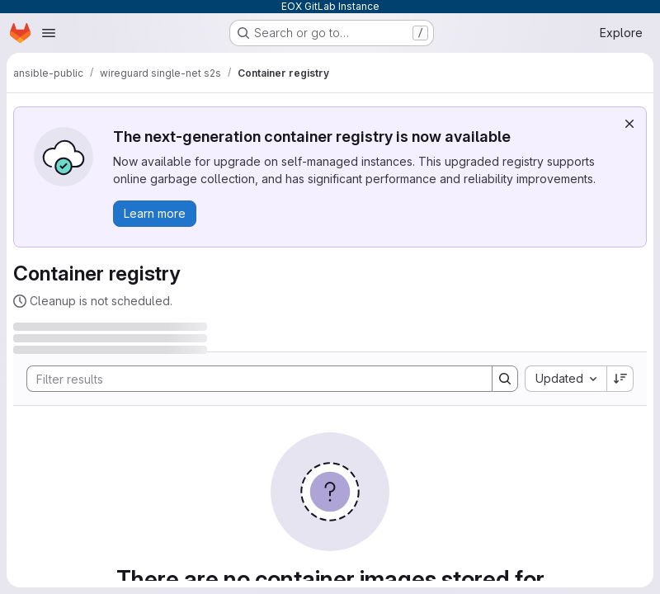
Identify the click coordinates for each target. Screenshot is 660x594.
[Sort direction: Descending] (620, 378)
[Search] (251, 379)
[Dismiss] (629, 124)
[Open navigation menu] (48, 33)
